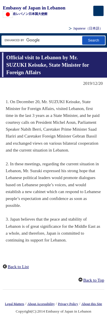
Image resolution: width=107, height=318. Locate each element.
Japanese (88, 28)
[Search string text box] (41, 40)
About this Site (91, 304)
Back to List (18, 266)
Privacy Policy (68, 304)
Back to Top (93, 280)
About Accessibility (41, 304)
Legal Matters (14, 304)
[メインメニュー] (98, 11)
